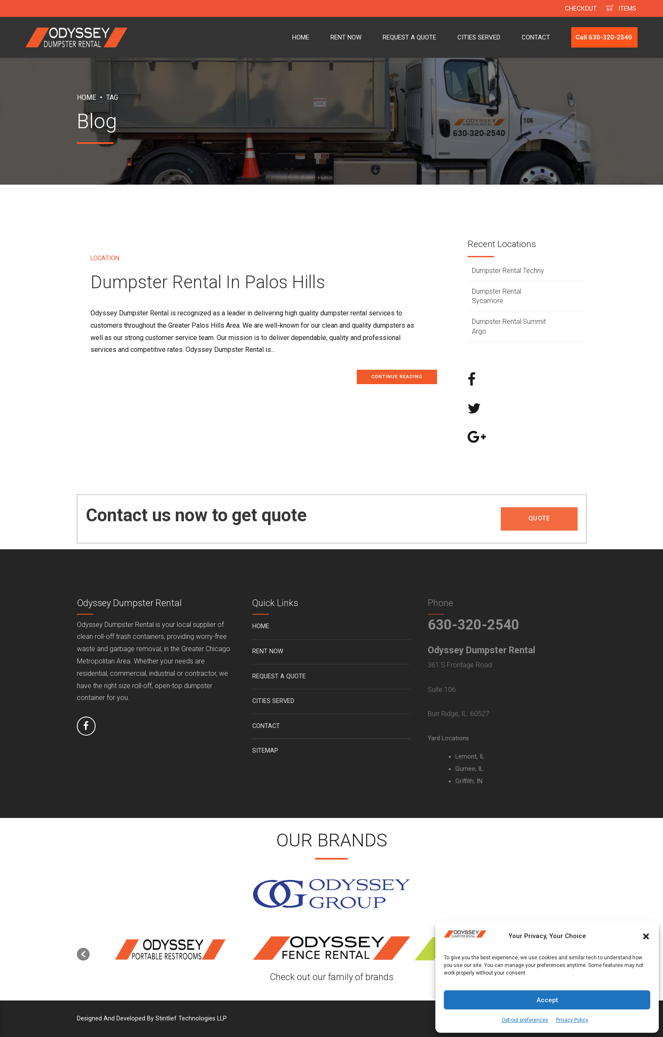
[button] (646, 936)
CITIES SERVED (478, 37)
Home (86, 97)
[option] (170, 950)
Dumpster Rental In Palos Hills (207, 282)
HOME (300, 37)
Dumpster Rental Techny (508, 271)
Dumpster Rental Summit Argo (509, 326)
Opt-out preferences (525, 1020)
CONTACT (536, 37)
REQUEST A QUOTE (409, 37)
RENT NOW (345, 37)
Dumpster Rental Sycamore (496, 296)
